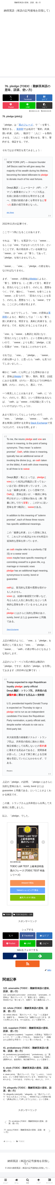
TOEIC (7, 914)
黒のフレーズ (26, 125)
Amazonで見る (27, 883)
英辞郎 (19, 129)
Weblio (33, 279)
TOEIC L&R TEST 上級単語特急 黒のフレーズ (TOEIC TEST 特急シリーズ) (27, 870)
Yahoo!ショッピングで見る (27, 890)
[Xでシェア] (11, 97)
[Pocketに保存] (11, 105)
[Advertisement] (27, 48)
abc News (10, 212)
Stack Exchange (39, 423)
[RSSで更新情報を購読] (27, 963)
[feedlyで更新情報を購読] (40, 956)
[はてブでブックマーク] (44, 97)
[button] (44, 105)
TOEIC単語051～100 (22, 914)
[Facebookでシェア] (28, 97)
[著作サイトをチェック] (15, 956)
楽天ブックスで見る (27, 898)
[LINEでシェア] (28, 105)
